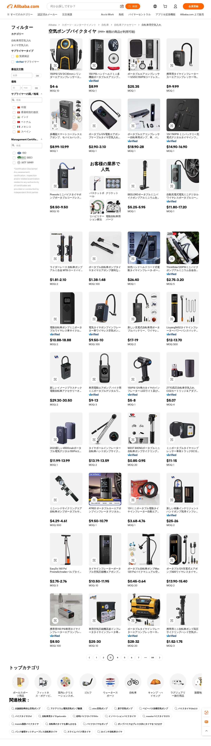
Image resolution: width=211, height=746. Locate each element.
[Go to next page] (159, 657)
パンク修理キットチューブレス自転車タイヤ (34, 731)
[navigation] (26, 341)
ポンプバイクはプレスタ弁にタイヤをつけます (138, 724)
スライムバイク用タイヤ (77, 731)
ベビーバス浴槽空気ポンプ (153, 708)
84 (152, 657)
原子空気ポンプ (123, 708)
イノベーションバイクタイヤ (120, 716)
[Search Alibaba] (83, 6)
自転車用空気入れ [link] (151, 24)
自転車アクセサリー (125, 24)
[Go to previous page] (89, 657)
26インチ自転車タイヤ (109, 731)
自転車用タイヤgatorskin (52, 716)
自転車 (105, 24)
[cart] (165, 6)
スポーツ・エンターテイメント (79, 24)
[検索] (132, 6)
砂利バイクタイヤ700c (85, 716)
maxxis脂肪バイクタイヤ (25, 724)
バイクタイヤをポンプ (95, 724)
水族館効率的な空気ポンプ (25, 708)
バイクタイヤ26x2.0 (186, 708)
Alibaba (52, 24)
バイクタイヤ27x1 (21, 716)
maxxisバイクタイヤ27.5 (156, 716)
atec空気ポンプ (98, 708)
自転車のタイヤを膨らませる (60, 724)
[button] (122, 6)
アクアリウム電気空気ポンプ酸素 (64, 708)
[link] (206, 712)
